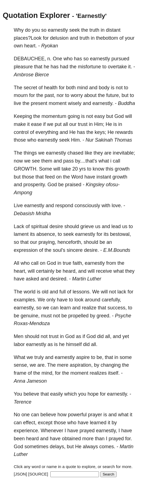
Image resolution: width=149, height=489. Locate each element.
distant (113, 30)
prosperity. (34, 184)
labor (19, 344)
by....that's (86, 161)
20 (75, 169)
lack (121, 292)
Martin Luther (86, 279)
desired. (59, 279)
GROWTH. (26, 169)
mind (82, 87)
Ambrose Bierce (31, 74)
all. (94, 344)
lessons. (82, 292)
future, (113, 95)
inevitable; (124, 153)
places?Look (28, 38)
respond (64, 205)
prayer (95, 414)
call (116, 161)
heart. (30, 45)
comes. (107, 446)
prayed (87, 430)
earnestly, (24, 307)
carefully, (111, 299)
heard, (70, 271)
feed (50, 177)
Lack (19, 226)
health (50, 87)
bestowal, (120, 234)
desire (56, 226)
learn (65, 307)
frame (20, 373)
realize (89, 307)
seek (74, 30)
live (17, 103)
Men (18, 336)
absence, (46, 234)
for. (128, 438)
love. (117, 205)
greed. (103, 315)
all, (108, 336)
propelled (78, 315)
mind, (48, 373)
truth (94, 30)
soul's (59, 250)
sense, (21, 365)
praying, (47, 242)
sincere (75, 250)
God (119, 116)
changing (111, 365)
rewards (124, 132)
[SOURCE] (38, 474)
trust (82, 124)
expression (26, 250)
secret (30, 87)
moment (58, 103)
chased (75, 153)
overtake (117, 66)
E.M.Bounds (116, 250)
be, (99, 357)
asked (32, 279)
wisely (74, 103)
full (62, 292)
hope (93, 394)
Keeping (23, 116)
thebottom (107, 38)
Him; (99, 124)
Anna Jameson (30, 381)
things (30, 153)
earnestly (58, 30)
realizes (98, 373)
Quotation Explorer (36, 15)
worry (77, 95)
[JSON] (20, 474)
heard (32, 438)
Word (77, 177)
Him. (76, 140)
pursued (120, 58)
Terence (22, 402)
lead (116, 226)
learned (98, 422)
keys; (100, 132)
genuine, (30, 315)
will (128, 116)
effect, (30, 422)
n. (49, 58)
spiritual (39, 226)
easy (99, 116)
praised (73, 184)
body (104, 87)
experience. (26, 430)
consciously (87, 205)
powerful (77, 414)
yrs (82, 169)
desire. (91, 250)
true (67, 263)
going (74, 116)
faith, (78, 263)
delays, (57, 446)
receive (104, 271)
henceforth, (69, 242)
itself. (114, 373)
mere (62, 365)
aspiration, (81, 365)
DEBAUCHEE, (30, 58)
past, (50, 95)
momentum (54, 116)
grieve (87, 226)
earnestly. (103, 103)
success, (117, 307)
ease (36, 124)
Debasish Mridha (32, 213)
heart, (20, 271)
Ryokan (49, 45)
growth (122, 169)
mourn (21, 95)
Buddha (126, 103)
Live (18, 205)
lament (21, 234)
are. (41, 365)
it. (130, 66)
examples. (25, 299)
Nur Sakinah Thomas (108, 140)
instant (103, 177)
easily (56, 394)
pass (68, 161)
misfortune (89, 66)
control (21, 132)
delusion (59, 38)
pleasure (23, 66)
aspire (83, 357)
